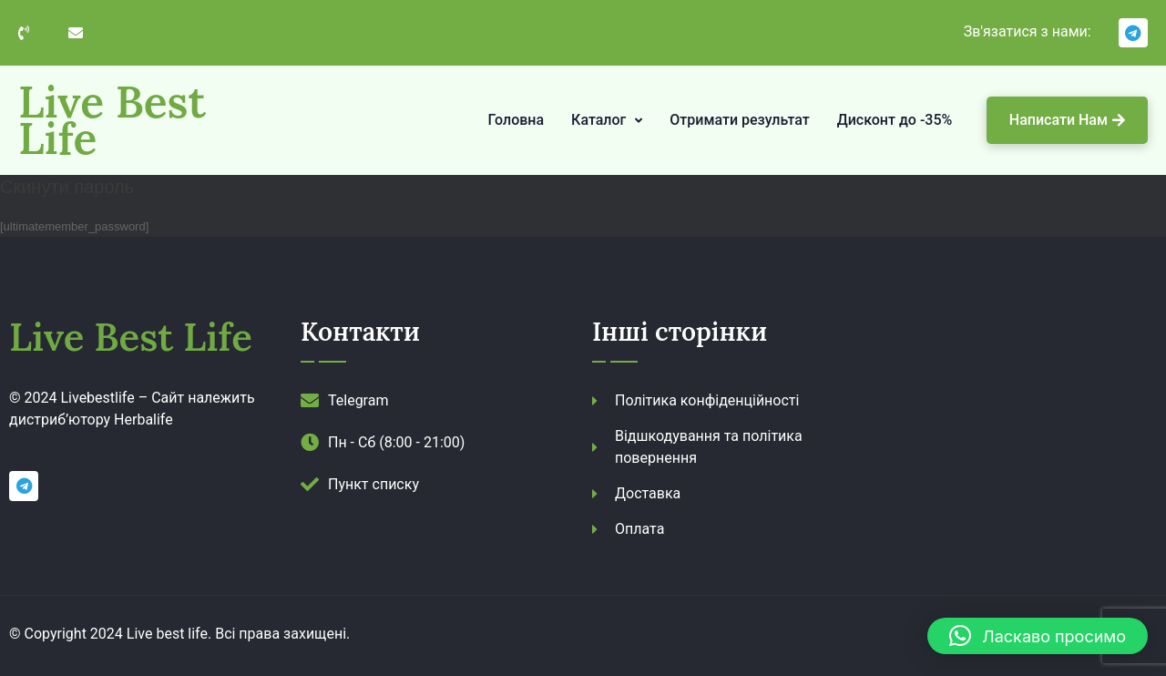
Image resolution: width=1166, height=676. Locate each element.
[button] (1037, 636)
